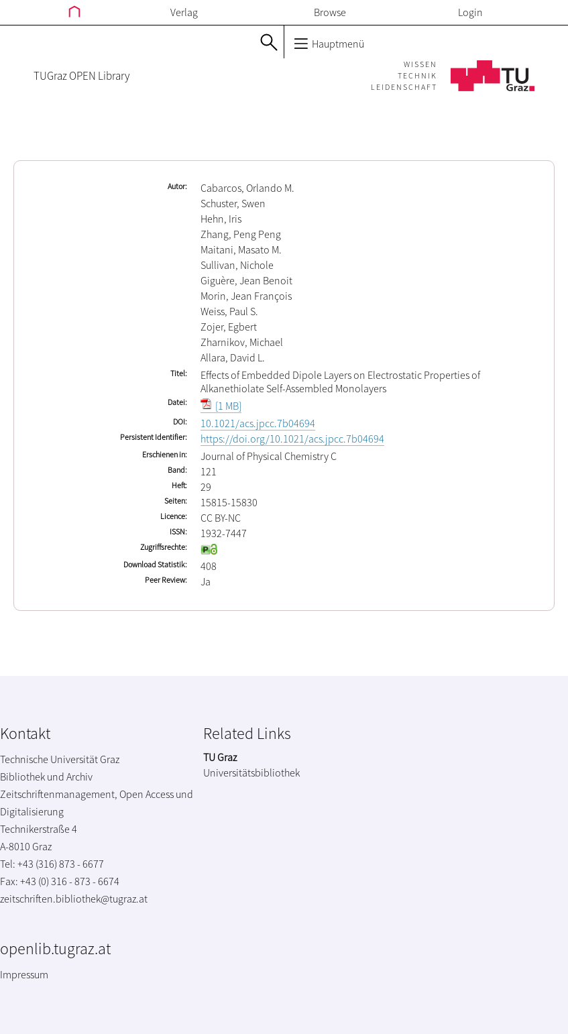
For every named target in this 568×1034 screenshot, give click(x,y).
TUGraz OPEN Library (81, 75)
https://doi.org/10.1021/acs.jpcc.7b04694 (292, 438)
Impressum (24, 974)
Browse (330, 12)
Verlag (184, 12)
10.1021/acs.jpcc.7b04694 (258, 423)
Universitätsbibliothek (251, 772)
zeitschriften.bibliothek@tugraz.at (74, 898)
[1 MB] (221, 405)
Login (470, 12)
